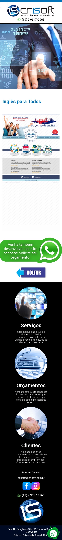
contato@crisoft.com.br (31, 477)
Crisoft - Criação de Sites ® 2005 (31, 535)
